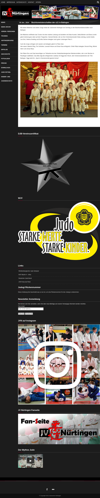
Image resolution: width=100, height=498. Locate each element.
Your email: (21, 306)
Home (3, 2)
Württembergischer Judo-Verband (29, 271)
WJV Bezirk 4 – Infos (25, 274)
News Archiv (6, 27)
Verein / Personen (8, 31)
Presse (4, 63)
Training (4, 36)
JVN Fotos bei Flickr (25, 282)
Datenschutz (21, 2)
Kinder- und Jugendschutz (6, 79)
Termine (4, 45)
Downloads (5, 67)
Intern (38, 2)
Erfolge (4, 49)
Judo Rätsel (6, 72)
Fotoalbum (5, 58)
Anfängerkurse (7, 40)
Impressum (11, 2)
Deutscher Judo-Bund (25, 278)
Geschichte (5, 54)
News (3, 22)
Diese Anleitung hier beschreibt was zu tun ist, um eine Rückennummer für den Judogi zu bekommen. (48, 292)
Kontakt (31, 2)
